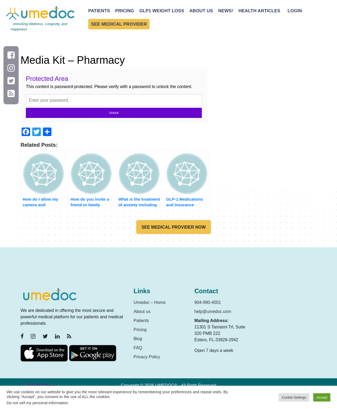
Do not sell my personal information (37, 403)
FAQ (138, 348)
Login (295, 10)
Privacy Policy (147, 357)
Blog (138, 338)
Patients (99, 10)
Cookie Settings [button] (294, 397)
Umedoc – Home (150, 302)
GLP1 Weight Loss (161, 10)
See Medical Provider (119, 24)
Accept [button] (321, 397)
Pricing (124, 10)
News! (225, 10)
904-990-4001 (207, 302)
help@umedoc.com (212, 311)
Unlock (114, 113)
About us (142, 311)
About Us (201, 10)
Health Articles (259, 10)
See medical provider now (174, 227)
